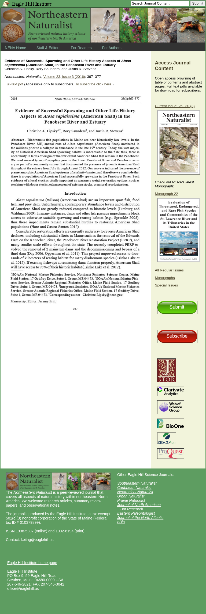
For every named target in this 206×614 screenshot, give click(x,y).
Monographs (165, 278)
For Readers (81, 48)
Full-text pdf (14, 84)
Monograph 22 (166, 194)
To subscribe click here (93, 84)
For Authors (111, 48)
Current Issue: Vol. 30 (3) (175, 106)
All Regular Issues (169, 270)
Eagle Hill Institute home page (32, 563)
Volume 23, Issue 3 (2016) (64, 77)
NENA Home (15, 48)
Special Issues (166, 285)
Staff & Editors (48, 48)
